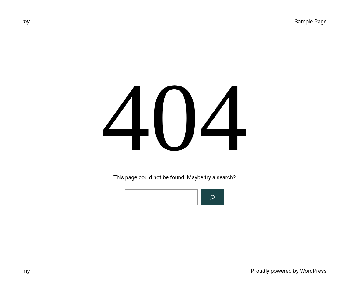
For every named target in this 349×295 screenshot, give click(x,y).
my (26, 21)
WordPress (313, 271)
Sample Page (310, 21)
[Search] (212, 197)
